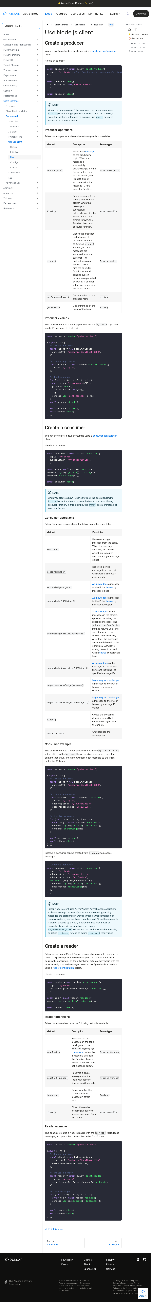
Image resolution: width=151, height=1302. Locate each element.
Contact (110, 1268)
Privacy (110, 1264)
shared (102, 652)
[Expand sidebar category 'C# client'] (37, 167)
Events (64, 1264)
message (90, 151)
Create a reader (136, 51)
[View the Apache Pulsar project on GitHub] (144, 1260)
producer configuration (104, 51)
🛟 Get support (135, 38)
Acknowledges (100, 584)
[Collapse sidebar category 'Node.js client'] (37, 142)
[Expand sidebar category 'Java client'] (37, 121)
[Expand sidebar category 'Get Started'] (37, 39)
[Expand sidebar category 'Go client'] (37, 131)
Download (141, 13)
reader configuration (63, 967)
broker (109, 587)
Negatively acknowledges (105, 680)
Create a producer (137, 43)
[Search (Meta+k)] (128, 13)
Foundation (67, 1259)
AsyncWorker (82, 909)
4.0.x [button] (17, 25)
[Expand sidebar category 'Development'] (37, 203)
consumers (77, 1052)
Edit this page (54, 1229)
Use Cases (77, 13)
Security (110, 1259)
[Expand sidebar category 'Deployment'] (37, 75)
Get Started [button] (31, 13)
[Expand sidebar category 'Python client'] (37, 136)
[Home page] (47, 25)
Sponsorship (90, 1268)
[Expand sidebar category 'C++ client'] (37, 126)
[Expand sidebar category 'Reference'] (37, 208)
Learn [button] (114, 13)
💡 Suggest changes (138, 34)
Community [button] (95, 13)
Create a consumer (137, 47)
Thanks (88, 1264)
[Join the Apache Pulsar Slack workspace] (138, 1260)
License (88, 1259)
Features (61, 13)
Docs (48, 13)
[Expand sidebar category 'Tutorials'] (37, 198)
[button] (21, 44)
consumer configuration (105, 435)
